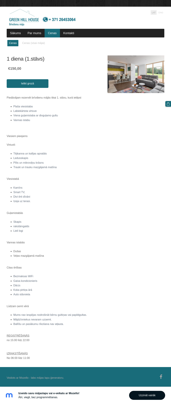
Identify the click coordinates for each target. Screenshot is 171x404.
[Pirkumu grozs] (168, 104)
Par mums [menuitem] (34, 33)
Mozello (24, 377)
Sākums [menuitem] (15, 33)
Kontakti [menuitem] (68, 33)
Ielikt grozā (27, 83)
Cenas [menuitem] (52, 33)
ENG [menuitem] (160, 12)
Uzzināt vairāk (147, 395)
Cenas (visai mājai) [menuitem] (33, 43)
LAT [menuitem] (154, 12)
